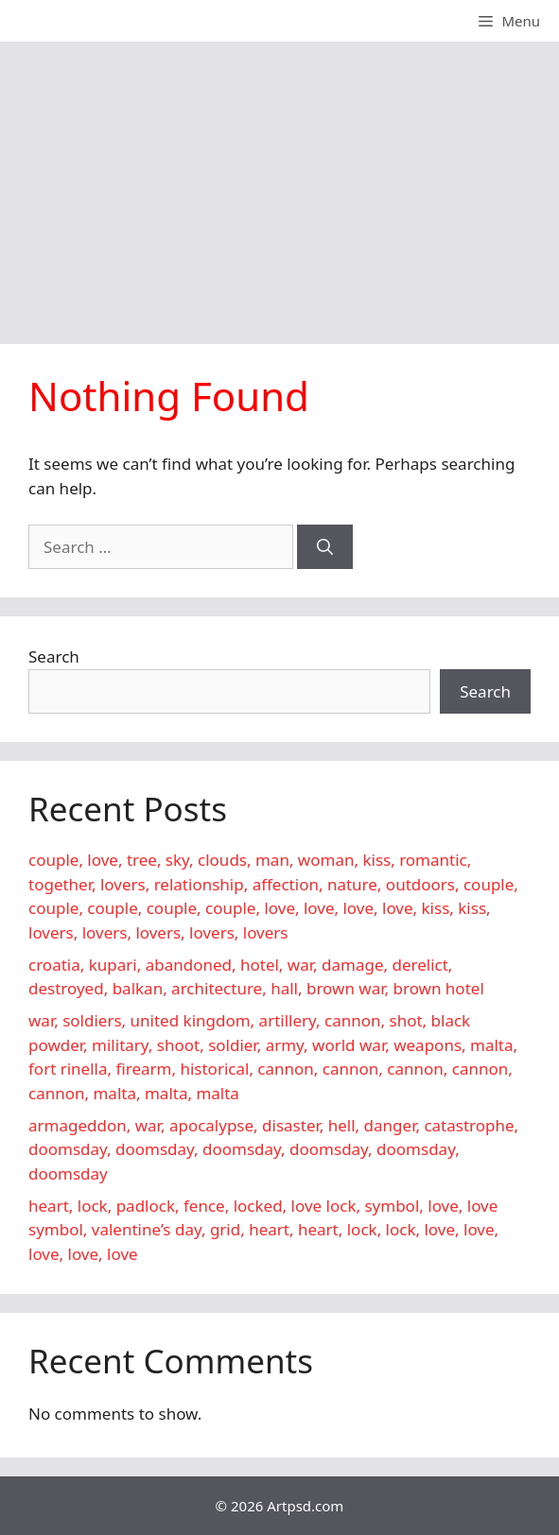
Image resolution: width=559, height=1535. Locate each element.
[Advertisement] (279, 183)
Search (53, 656)
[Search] (325, 547)
